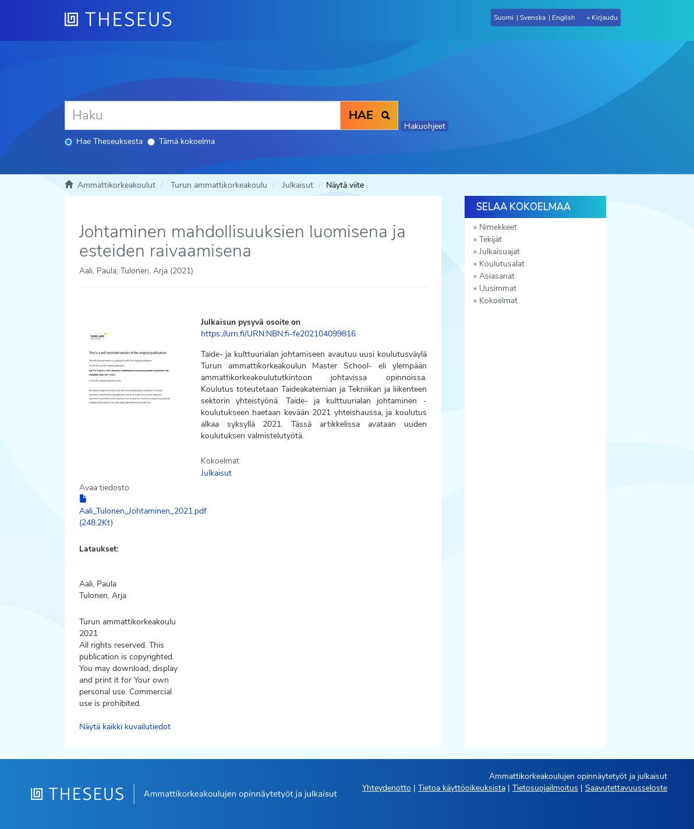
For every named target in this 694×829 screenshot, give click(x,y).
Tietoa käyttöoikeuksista (461, 787)
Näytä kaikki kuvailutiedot (125, 726)
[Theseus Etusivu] (123, 20)
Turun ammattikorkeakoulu (219, 185)
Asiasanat (497, 276)
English (563, 17)
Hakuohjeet (424, 126)
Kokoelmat (498, 300)
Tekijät (490, 239)
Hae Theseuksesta (104, 141)
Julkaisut (297, 185)
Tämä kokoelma (181, 141)
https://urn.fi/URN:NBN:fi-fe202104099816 (278, 333)
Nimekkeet (498, 227)
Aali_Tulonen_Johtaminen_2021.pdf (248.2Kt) (143, 511)
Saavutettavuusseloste (626, 787)
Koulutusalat (502, 263)
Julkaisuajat (499, 251)
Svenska (533, 17)
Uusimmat (497, 288)
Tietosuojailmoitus (545, 787)
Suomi (504, 17)
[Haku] (203, 115)
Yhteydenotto (386, 787)
